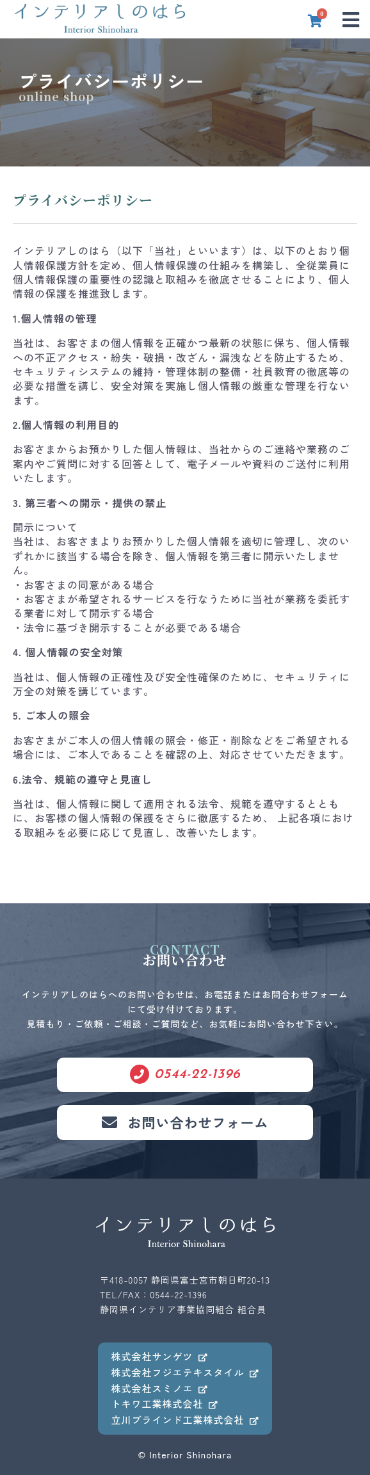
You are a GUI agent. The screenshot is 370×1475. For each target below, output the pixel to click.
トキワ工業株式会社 (164, 1403)
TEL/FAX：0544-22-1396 (153, 1294)
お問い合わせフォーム (185, 1122)
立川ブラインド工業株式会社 (185, 1419)
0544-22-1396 (185, 1074)
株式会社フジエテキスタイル (185, 1372)
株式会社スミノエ (159, 1388)
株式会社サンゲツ (159, 1356)
